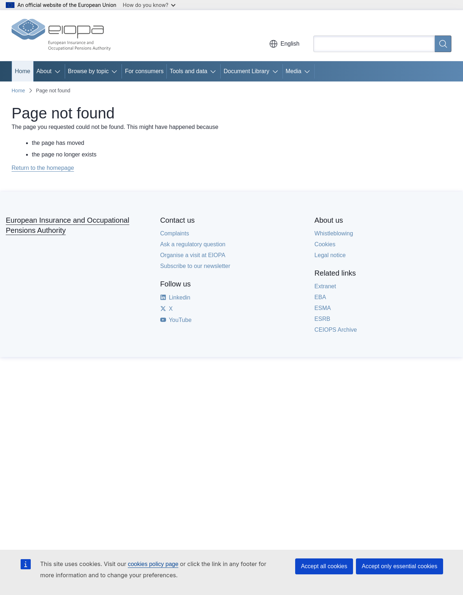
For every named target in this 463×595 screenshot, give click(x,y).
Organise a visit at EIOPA (192, 255)
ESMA (322, 308)
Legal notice (329, 255)
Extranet (325, 286)
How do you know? (149, 5)
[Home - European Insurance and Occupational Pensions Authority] (61, 35)
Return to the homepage (43, 168)
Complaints (174, 233)
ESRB (322, 319)
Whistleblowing (333, 233)
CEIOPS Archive (335, 330)
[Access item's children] (59, 71)
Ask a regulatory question (193, 244)
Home (22, 71)
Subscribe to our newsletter (195, 266)
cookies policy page (153, 564)
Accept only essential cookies (399, 566)
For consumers (144, 71)
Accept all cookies (324, 566)
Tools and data (188, 71)
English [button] (284, 43)
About (44, 71)
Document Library (246, 71)
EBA (320, 297)
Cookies (324, 244)
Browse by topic (88, 71)
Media (294, 71)
